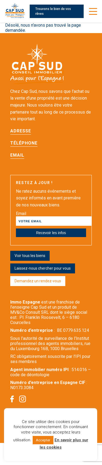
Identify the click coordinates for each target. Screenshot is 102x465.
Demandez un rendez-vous (38, 281)
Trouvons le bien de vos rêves (53, 11)
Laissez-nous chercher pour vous (43, 268)
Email (17, 155)
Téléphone (24, 143)
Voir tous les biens (30, 255)
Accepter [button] (43, 440)
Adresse (20, 130)
